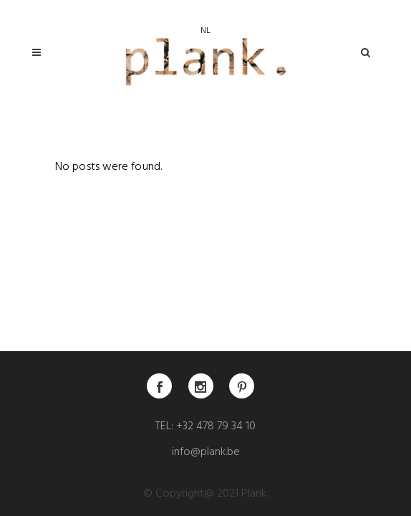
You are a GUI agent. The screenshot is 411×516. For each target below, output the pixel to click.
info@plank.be (206, 453)
